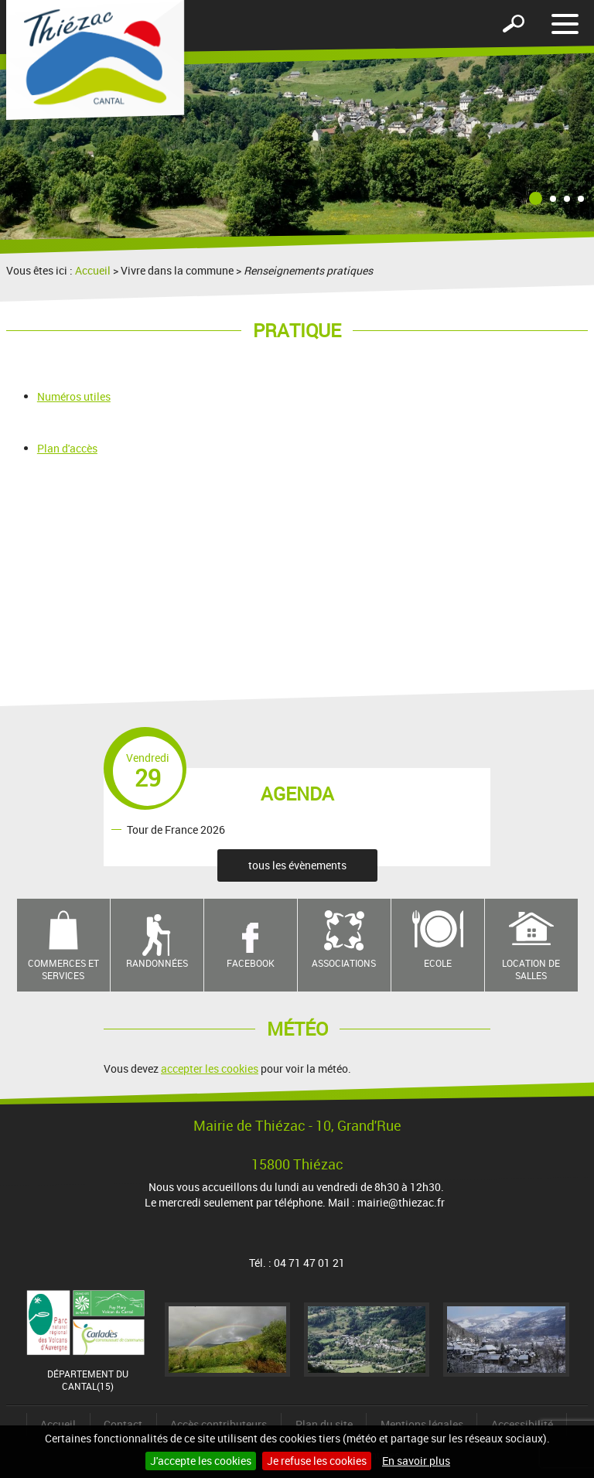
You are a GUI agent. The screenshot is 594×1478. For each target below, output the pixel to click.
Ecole (438, 963)
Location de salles (531, 969)
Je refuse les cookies (317, 1460)
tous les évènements (297, 865)
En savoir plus (416, 1460)
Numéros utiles (74, 396)
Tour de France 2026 (176, 828)
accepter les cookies (209, 1068)
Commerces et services (63, 969)
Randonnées (157, 963)
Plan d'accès (67, 448)
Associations (344, 963)
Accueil (93, 270)
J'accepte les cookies (200, 1460)
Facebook (251, 963)
